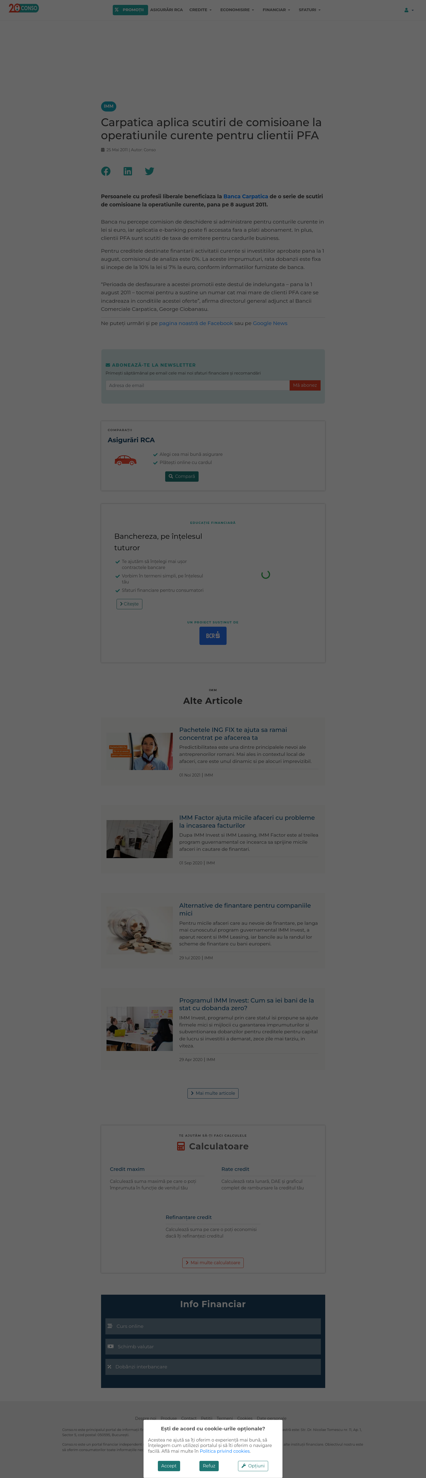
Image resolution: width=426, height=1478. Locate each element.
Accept (169, 1465)
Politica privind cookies (225, 1451)
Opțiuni (253, 1465)
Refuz (209, 1465)
